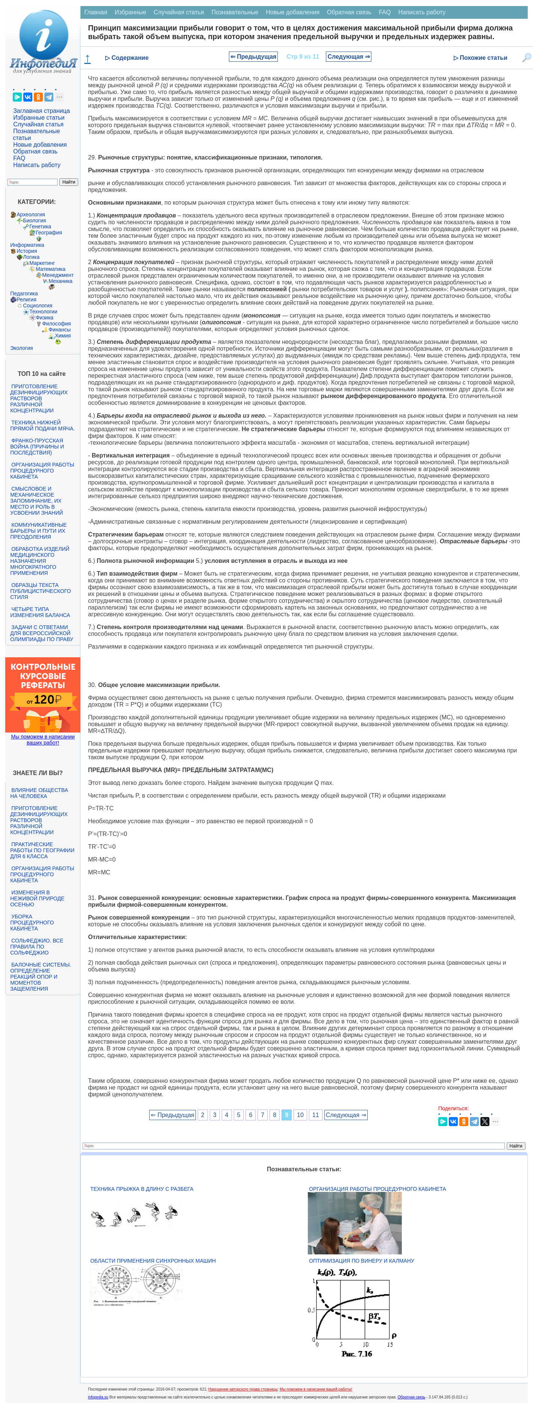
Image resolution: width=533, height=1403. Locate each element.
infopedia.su (98, 1397)
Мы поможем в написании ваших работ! (43, 740)
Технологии (43, 312)
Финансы (59, 330)
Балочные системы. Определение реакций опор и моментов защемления (40, 977)
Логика (31, 257)
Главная (95, 12)
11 (315, 1115)
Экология (21, 348)
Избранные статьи (38, 117)
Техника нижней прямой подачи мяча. (42, 426)
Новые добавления (40, 144)
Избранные (130, 12)
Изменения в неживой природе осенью (37, 898)
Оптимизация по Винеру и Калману (361, 1261)
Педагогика (24, 293)
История (27, 251)
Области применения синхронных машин (153, 1261)
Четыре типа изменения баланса (40, 612)
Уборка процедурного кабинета (32, 923)
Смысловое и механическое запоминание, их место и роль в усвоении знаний (36, 501)
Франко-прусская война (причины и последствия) (37, 447)
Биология (34, 220)
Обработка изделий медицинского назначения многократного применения (39, 561)
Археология (31, 214)
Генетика (40, 226)
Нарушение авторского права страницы (242, 1389)
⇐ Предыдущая (253, 56)
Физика (44, 318)
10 (300, 1115)
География (49, 233)
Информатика (27, 245)
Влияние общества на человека (39, 793)
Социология (37, 305)
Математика (50, 269)
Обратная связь (35, 151)
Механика (60, 281)
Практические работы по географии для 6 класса (42, 850)
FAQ (19, 158)
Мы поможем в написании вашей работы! (316, 1389)
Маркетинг (42, 263)
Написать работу (37, 165)
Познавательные (235, 12)
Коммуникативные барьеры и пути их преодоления (38, 531)
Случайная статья (38, 124)
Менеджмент (58, 275)
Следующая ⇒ (348, 56)
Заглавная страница (41, 111)
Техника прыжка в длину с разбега (141, 1189)
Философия (56, 324)
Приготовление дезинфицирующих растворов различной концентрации (39, 398)
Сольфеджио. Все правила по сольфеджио (36, 947)
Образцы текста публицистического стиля (40, 591)
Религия (26, 299)
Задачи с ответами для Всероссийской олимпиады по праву (41, 633)
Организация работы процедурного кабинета (42, 471)
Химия (63, 336)
